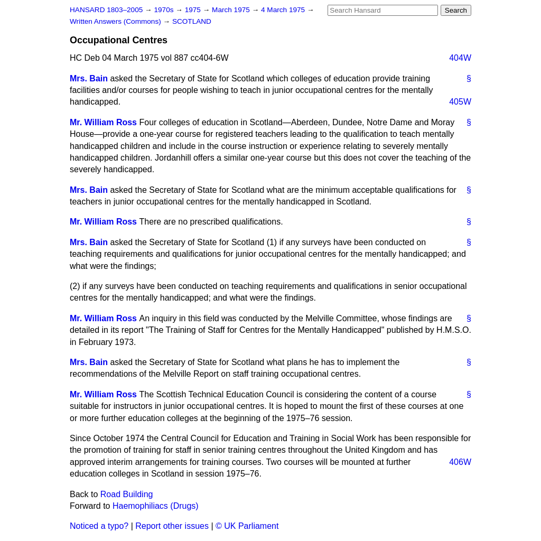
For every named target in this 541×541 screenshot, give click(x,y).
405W (460, 101)
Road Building (126, 494)
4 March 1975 (284, 10)
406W (460, 462)
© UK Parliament (247, 525)
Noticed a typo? (99, 525)
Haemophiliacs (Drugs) (156, 505)
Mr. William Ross (103, 122)
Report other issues (172, 525)
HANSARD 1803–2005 (106, 10)
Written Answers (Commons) (116, 21)
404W (460, 57)
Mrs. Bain (89, 78)
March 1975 (232, 10)
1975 (194, 10)
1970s (164, 10)
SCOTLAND (191, 21)
